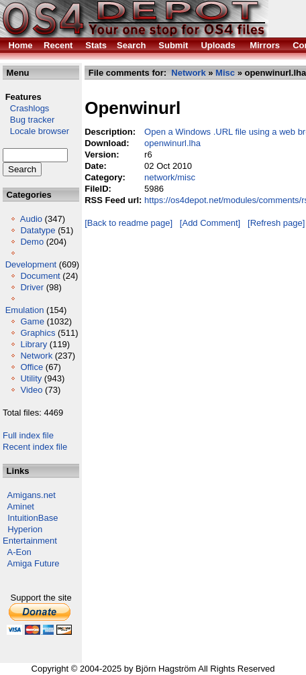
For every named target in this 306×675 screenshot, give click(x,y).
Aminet (20, 506)
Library (33, 344)
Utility (31, 378)
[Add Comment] (210, 223)
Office (31, 367)
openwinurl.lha (172, 143)
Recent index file (35, 447)
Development (31, 264)
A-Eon (19, 552)
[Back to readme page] (128, 223)
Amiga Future (33, 563)
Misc (225, 73)
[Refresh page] (276, 223)
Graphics (37, 333)
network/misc (169, 177)
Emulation (24, 310)
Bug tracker (28, 120)
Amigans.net (31, 495)
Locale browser (36, 131)
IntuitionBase (32, 518)
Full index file (28, 435)
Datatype (37, 230)
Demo (32, 242)
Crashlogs (26, 108)
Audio (31, 219)
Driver (32, 287)
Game (32, 321)
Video (31, 390)
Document (40, 276)
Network (36, 356)
